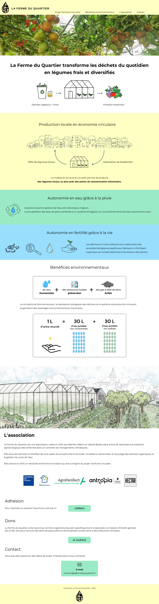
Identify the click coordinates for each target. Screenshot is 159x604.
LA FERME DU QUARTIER (30, 8)
